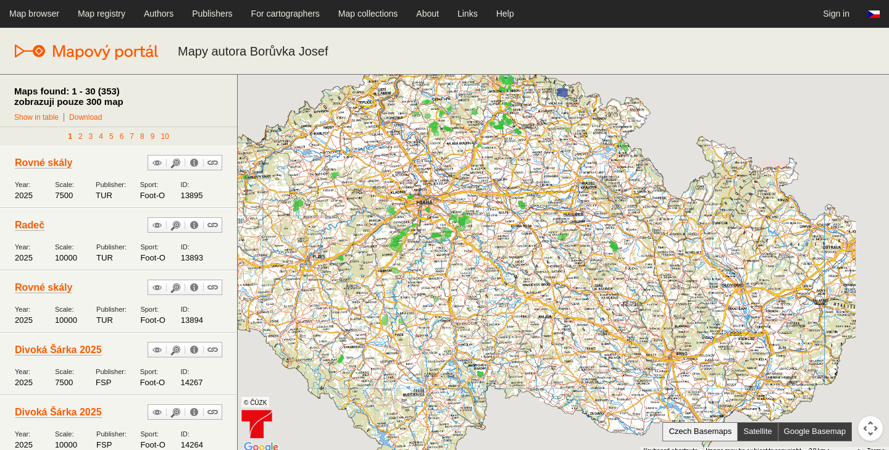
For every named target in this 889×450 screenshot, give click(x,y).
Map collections (368, 14)
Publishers (212, 14)
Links (467, 14)
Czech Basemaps (700, 431)
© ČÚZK (255, 402)
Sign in (836, 14)
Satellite (757, 431)
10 (165, 136)
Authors (158, 14)
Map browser (34, 14)
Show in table (36, 117)
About (427, 14)
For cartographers (285, 14)
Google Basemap (815, 431)
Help (505, 14)
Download (85, 117)
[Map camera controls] (870, 428)
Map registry (101, 14)
